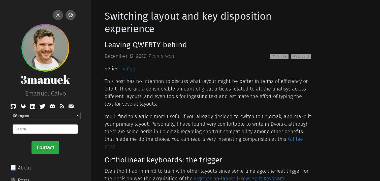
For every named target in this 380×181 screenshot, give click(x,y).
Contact (45, 148)
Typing (128, 69)
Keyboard (301, 57)
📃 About (20, 168)
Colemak (279, 57)
